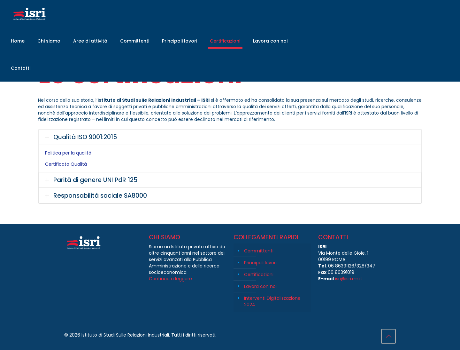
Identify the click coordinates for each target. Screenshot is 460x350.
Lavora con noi (260, 286)
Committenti (258, 251)
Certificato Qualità (66, 164)
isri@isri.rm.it (348, 278)
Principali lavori (260, 262)
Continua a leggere (170, 278)
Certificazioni (258, 274)
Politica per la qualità (68, 153)
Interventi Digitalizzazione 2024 (272, 301)
